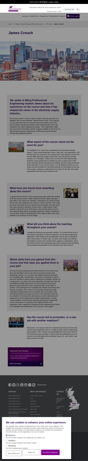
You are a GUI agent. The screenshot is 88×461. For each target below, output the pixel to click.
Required (11, 435)
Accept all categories (50, 452)
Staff (59, 11)
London (51, 2)
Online (56, 2)
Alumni (59, 7)
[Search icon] (77, 9)
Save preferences (14, 453)
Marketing (12, 446)
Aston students (50, 7)
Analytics (11, 440)
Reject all (31, 452)
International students (36, 7)
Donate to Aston (52, 11)
